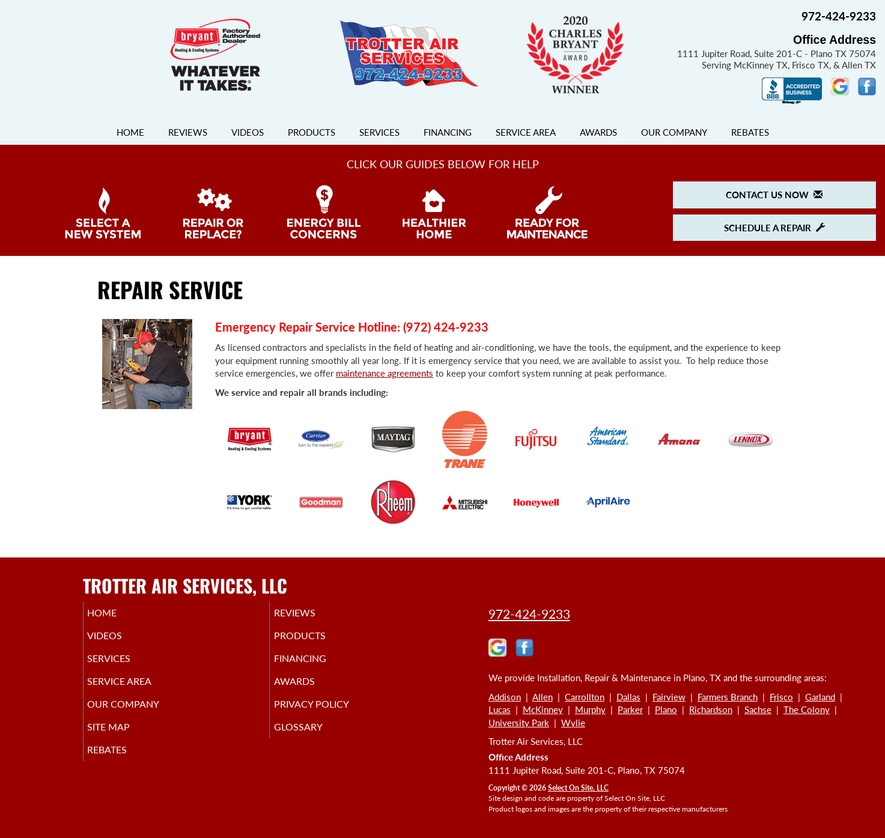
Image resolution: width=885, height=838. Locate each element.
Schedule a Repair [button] (774, 227)
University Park (518, 722)
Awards (598, 132)
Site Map (126, 740)
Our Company (674, 132)
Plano (666, 709)
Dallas (628, 696)
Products (311, 132)
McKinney (543, 709)
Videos (247, 132)
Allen (542, 696)
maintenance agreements (384, 373)
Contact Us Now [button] (774, 194)
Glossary (314, 740)
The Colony (806, 709)
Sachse (757, 709)
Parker (630, 709)
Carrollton (584, 696)
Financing (448, 132)
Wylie (573, 722)
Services (379, 132)
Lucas (499, 709)
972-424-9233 (529, 613)
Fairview (669, 696)
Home (130, 132)
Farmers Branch (728, 696)
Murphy (590, 709)
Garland (820, 696)
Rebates (750, 132)
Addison (504, 696)
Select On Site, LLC (578, 787)
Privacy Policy (329, 714)
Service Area (526, 132)
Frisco (781, 696)
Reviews (187, 132)
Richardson (710, 709)
